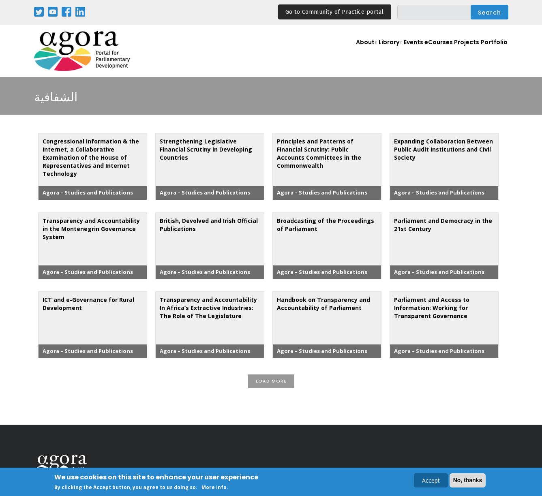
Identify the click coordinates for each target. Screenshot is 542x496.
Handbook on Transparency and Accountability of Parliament (323, 304)
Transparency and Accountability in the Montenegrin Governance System (91, 229)
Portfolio (493, 51)
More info (214, 488)
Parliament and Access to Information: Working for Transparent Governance (431, 308)
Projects (462, 51)
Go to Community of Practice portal (334, 12)
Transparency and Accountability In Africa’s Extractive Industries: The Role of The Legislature (208, 308)
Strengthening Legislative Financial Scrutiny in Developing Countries (206, 149)
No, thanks (467, 480)
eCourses (430, 51)
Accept (431, 481)
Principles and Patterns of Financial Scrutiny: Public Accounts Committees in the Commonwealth (319, 153)
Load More (271, 381)
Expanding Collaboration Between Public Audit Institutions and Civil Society (443, 149)
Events (400, 51)
